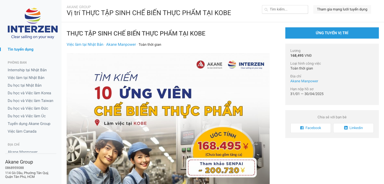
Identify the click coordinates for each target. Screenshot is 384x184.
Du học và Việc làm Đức (28, 108)
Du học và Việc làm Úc (27, 116)
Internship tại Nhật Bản (27, 70)
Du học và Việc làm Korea (29, 93)
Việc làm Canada (22, 131)
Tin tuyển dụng (21, 49)
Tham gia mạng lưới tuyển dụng (342, 9)
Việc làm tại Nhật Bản (26, 77)
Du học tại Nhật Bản (25, 85)
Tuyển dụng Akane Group (29, 123)
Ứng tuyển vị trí (332, 33)
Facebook (310, 128)
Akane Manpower (22, 152)
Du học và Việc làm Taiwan (30, 100)
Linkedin (353, 128)
